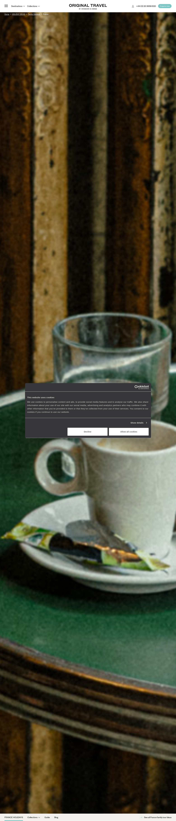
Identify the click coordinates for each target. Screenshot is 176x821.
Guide (47, 817)
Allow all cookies (128, 431)
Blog (56, 817)
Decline (87, 431)
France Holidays (13, 817)
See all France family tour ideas (155, 817)
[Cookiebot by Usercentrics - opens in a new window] (136, 387)
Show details (137, 423)
